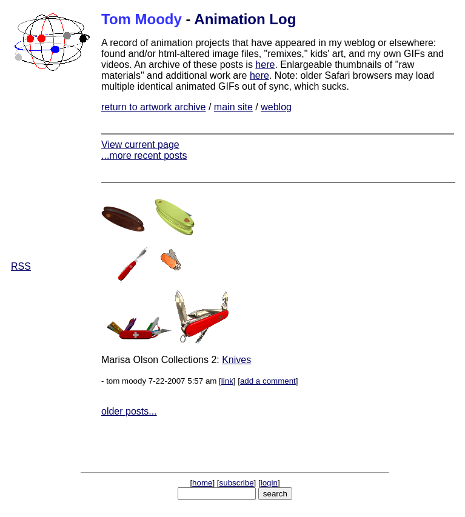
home (202, 482)
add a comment (268, 380)
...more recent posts (144, 155)
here (265, 64)
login (269, 482)
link (227, 380)
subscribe (236, 482)
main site (233, 107)
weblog (276, 107)
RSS (21, 266)
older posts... (129, 411)
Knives (236, 360)
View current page (140, 144)
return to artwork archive (153, 107)
